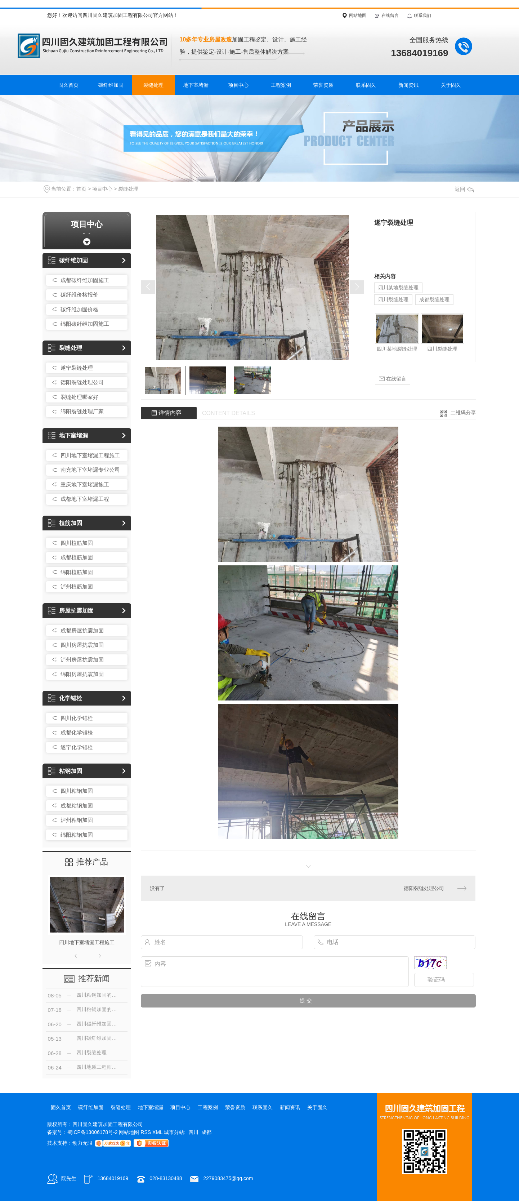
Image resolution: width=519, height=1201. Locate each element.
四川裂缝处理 (393, 299)
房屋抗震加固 (71, 611)
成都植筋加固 (77, 557)
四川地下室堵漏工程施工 (90, 455)
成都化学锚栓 (77, 732)
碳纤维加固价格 (79, 309)
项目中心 (238, 85)
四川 (193, 1132)
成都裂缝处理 (434, 299)
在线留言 (390, 15)
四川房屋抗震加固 (82, 645)
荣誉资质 (323, 85)
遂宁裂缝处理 (77, 368)
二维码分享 (463, 412)
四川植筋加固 (77, 543)
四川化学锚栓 (77, 718)
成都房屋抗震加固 (82, 630)
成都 (206, 1132)
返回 (464, 189)
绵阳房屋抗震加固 (82, 674)
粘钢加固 (65, 771)
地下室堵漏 (196, 85)
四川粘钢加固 (77, 791)
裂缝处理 (153, 85)
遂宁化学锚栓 (77, 747)
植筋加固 (65, 523)
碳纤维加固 (111, 85)
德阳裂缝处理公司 (82, 382)
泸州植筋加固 (77, 586)
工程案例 (281, 85)
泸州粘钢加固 (77, 820)
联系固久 (366, 85)
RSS (146, 1132)
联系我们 (422, 15)
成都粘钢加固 (77, 805)
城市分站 (174, 1132)
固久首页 (68, 85)
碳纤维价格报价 (79, 295)
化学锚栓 (65, 698)
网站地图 (357, 15)
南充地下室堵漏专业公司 (90, 470)
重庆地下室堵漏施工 (85, 484)
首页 (81, 189)
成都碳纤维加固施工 (85, 280)
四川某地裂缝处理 (398, 287)
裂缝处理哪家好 (79, 397)
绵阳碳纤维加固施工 (85, 324)
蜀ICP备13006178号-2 (92, 1132)
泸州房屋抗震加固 (82, 660)
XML (158, 1132)
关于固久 (451, 85)
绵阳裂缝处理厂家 (82, 411)
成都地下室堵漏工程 (85, 499)
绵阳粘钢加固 (77, 835)
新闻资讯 (408, 85)
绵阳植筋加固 (77, 572)
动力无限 (82, 1143)
